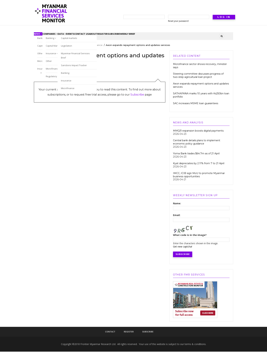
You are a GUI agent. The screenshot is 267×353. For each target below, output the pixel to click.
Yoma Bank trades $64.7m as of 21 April (196, 155)
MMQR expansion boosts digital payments (198, 132)
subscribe (145, 36)
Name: (177, 204)
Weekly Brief (164, 36)
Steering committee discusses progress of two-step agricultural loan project (198, 77)
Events (85, 36)
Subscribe (137, 96)
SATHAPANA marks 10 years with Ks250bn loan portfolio (201, 96)
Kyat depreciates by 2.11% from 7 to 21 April (198, 164)
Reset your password (178, 21)
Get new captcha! (182, 247)
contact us (100, 36)
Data (72, 36)
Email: (176, 216)
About (116, 36)
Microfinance (95, 46)
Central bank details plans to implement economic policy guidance (196, 143)
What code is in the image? (190, 236)
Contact (110, 333)
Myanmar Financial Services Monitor (54, 46)
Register (129, 333)
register (130, 36)
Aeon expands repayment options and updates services (201, 87)
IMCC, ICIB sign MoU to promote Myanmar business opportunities (199, 176)
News (40, 36)
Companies (56, 36)
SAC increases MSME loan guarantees (196, 104)
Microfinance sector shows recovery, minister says (200, 67)
